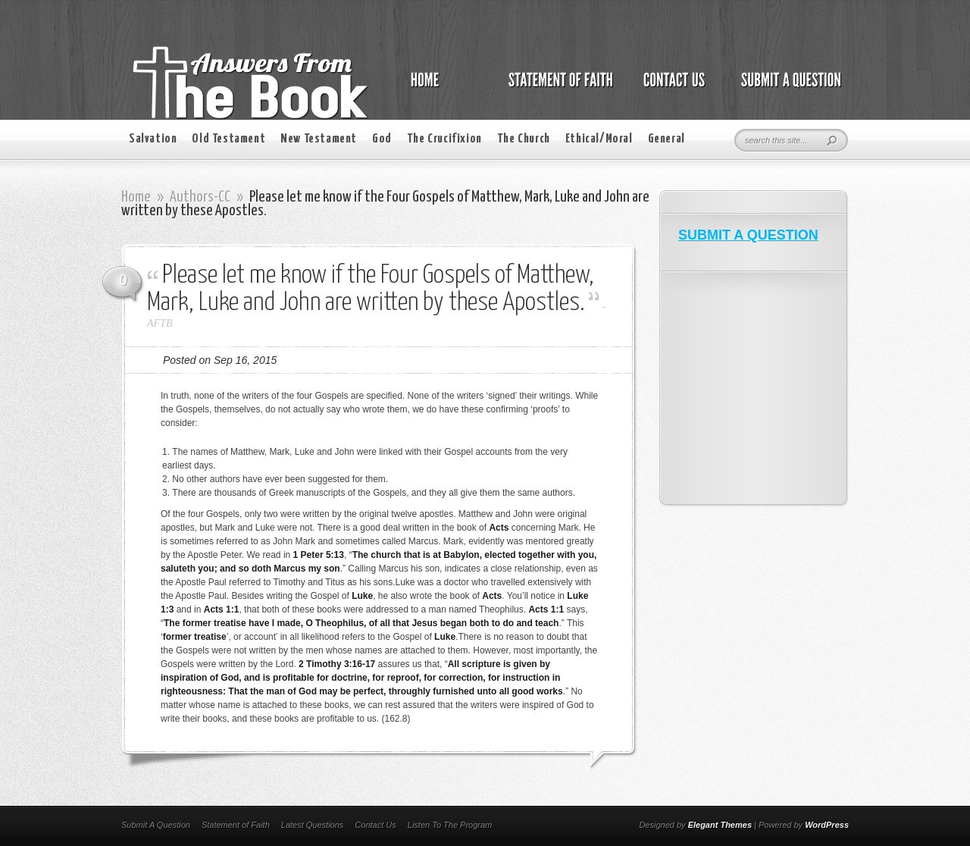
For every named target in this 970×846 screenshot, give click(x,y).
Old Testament (228, 139)
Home (136, 197)
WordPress (827, 824)
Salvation (153, 139)
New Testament (318, 139)
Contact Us (375, 824)
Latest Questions (312, 824)
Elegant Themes (720, 824)
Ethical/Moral (599, 139)
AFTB (159, 323)
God (382, 139)
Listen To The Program (450, 824)
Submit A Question (155, 824)
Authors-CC (200, 197)
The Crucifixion (444, 139)
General (666, 139)
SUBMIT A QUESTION (748, 235)
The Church (523, 139)
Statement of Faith (236, 824)
